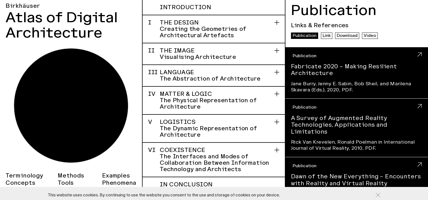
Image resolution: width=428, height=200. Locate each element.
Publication (304, 35)
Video (370, 35)
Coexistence (213, 159)
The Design (213, 29)
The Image (213, 54)
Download (347, 35)
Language (213, 75)
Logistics (213, 128)
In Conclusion (219, 187)
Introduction (185, 7)
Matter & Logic (213, 100)
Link (327, 35)
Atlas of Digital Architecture (62, 25)
